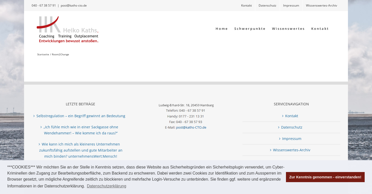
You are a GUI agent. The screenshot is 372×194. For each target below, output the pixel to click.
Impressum (291, 138)
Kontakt (291, 115)
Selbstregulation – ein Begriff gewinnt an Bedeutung (80, 115)
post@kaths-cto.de (74, 5)
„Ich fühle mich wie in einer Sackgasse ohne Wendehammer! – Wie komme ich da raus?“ (81, 130)
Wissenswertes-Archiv (291, 150)
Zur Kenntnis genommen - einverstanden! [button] (325, 177)
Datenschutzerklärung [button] (106, 186)
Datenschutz (291, 127)
